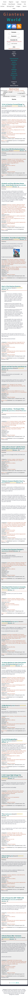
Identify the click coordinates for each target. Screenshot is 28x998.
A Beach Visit (5, 856)
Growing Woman (9, 122)
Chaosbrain (19, 937)
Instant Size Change (17, 122)
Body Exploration (5, 206)
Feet (2, 262)
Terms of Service (14, 85)
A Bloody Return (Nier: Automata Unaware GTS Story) (11, 936)
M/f (10, 758)
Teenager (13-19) (11, 159)
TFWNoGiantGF (15, 588)
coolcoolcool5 (13, 899)
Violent (16, 123)
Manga (6, 136)
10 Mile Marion (6, 705)
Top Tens (14, 71)
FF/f (8, 270)
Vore (13, 211)
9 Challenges (10, 90)
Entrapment (4, 207)
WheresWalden (22, 185)
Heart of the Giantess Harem (10, 286)
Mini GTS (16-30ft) (20, 127)
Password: (13, 36)
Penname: (13, 32)
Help (14, 8)
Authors (14, 62)
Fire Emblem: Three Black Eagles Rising (13, 238)
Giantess (9, 119)
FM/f (8, 758)
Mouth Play (3, 123)
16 (7, 815)
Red (12, 856)
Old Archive (14, 73)
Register (11, 2)
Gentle (12, 121)
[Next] (17, 982)
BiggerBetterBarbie (7, 741)
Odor (2, 163)
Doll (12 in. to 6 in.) (9, 129)
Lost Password (16, 48)
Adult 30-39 (3, 678)
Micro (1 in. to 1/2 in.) (9, 391)
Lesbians (24, 122)
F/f (7, 132)
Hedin (13, 705)
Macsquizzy (15, 621)
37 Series (22, 90)
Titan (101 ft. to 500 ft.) (6, 128)
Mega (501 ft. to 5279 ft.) (21, 267)
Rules (14, 83)
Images (18, 6)
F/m (9, 132)
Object (2, 213)
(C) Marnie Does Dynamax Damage (12, 549)
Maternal (3, 344)
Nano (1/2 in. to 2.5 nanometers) (12, 269)
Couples (24, 159)
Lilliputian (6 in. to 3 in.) (19, 129)
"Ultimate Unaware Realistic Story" (12, 481)
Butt (21, 119)
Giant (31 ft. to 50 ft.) (10, 127)
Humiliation (4, 161)
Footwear (13, 160)
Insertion (9, 209)
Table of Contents (11, 137)
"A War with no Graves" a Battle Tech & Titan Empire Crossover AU (13, 447)
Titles (14, 66)
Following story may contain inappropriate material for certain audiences (13, 134)
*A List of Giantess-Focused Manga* (12, 104)
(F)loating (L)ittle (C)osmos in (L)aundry (14, 587)
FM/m (8, 532)
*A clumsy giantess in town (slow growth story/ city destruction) (14, 663)
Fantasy (9, 121)
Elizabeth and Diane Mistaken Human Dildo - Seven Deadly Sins (13, 184)
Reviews (21, 106)
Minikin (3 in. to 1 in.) (6, 131)
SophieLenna (8, 814)
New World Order (20, 161)
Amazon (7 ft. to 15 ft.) (10, 126)
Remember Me (13, 40)
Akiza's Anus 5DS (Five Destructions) (12, 149)
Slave (11, 211)
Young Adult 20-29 (14, 163)
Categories (14, 64)
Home (4, 2)
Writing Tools (10, 6)
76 (2, 814)
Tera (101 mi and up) (14, 268)
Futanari (6, 262)
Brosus (3, 482)
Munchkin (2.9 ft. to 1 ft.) (6, 392)
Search (24, 6)
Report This (4, 140)
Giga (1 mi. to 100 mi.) (10, 165)
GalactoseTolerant (7, 288)
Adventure (14, 119)
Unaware (21, 211)
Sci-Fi (8, 421)
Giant (16, 207)
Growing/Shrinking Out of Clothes (11, 680)
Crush (24, 119)
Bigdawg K (22, 448)
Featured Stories (14, 58)
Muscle (8, 750)
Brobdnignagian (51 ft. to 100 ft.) (12, 216)
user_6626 (4, 106)
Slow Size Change (11, 123)
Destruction (14, 89)
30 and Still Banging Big (9, 739)
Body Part (9, 204)
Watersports (4, 527)
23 (18, 450)
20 (24, 106)
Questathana (5, 150)
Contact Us (14, 81)
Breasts (18, 119)
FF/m (12, 132)
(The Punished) (6, 621)
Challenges (14, 69)
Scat (5, 163)
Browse (19, 4)
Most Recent (12, 4)
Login (17, 2)
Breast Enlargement (14, 206)
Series (14, 67)
